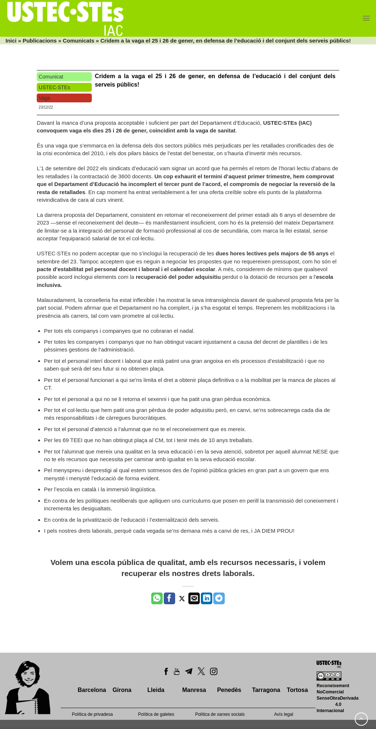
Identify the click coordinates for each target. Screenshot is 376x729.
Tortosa (297, 690)
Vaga (44, 98)
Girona (121, 690)
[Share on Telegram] (219, 598)
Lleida (155, 690)
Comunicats (78, 40)
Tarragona (266, 690)
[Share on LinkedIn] (206, 598)
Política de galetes (156, 714)
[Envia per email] (194, 598)
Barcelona (91, 690)
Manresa (194, 690)
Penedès (229, 690)
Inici (11, 40)
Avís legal (283, 714)
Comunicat (51, 77)
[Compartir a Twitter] (182, 598)
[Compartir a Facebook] (169, 598)
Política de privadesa (92, 714)
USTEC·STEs (54, 87)
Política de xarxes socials (220, 714)
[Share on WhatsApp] (157, 598)
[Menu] (366, 18)
